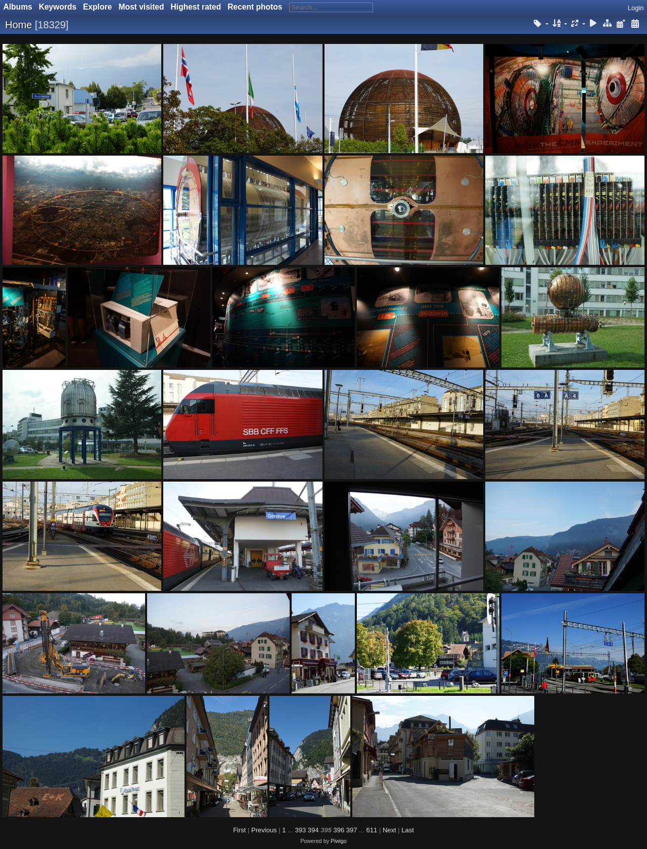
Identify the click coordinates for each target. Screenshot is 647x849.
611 (372, 830)
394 (313, 830)
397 (351, 830)
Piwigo (339, 841)
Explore (97, 7)
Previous (264, 830)
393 (300, 830)
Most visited (141, 7)
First (239, 830)
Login (636, 8)
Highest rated (196, 7)
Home (18, 24)
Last (407, 830)
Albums (18, 7)
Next (389, 830)
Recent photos (254, 7)
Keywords (58, 7)
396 (339, 830)
